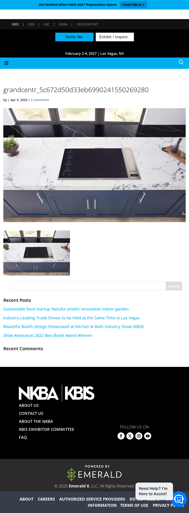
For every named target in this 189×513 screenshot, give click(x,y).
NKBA (63, 24)
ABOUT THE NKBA (36, 421)
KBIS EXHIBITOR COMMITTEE (46, 429)
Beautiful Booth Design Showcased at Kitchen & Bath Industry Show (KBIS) (73, 326)
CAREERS (46, 499)
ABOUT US (29, 405)
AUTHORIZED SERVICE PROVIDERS (92, 499)
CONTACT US (31, 413)
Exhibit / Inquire (113, 37)
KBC (47, 24)
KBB (31, 24)
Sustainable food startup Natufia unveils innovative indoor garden (66, 309)
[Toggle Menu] (94, 63)
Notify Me (74, 37)
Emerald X (79, 486)
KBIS (15, 24)
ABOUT (26, 499)
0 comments (40, 100)
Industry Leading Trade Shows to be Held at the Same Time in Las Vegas (71, 317)
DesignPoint (87, 24)
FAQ (23, 437)
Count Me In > (133, 4)
